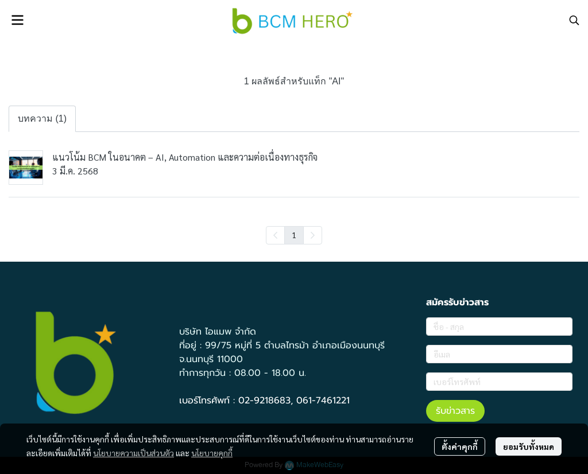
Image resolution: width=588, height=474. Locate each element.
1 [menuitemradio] (294, 235)
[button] (574, 20)
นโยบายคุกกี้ (212, 453)
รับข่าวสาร (455, 411)
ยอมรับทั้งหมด (528, 446)
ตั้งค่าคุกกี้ (460, 446)
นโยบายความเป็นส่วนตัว (133, 453)
